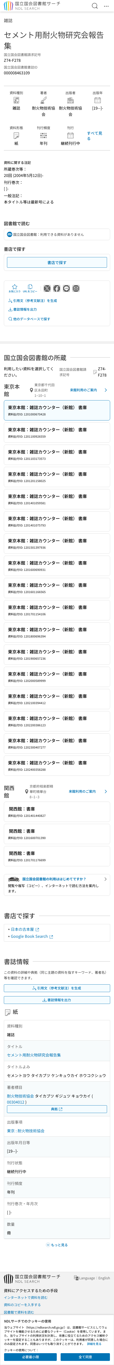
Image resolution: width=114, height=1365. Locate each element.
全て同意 (85, 1356)
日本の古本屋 (25, 929)
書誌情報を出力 (22, 309)
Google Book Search (32, 936)
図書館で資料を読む (19, 1312)
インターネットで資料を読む (26, 1297)
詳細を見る (94, 1344)
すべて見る (94, 135)
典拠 (57, 1109)
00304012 (15, 1102)
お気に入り (15, 288)
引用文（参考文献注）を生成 (32, 300)
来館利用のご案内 (89, 390)
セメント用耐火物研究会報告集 (34, 1055)
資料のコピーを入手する (22, 1304)
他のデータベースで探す (29, 319)
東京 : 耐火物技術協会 (25, 1131)
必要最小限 (30, 1356)
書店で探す (57, 262)
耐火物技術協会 (20, 1096)
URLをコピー (30, 288)
